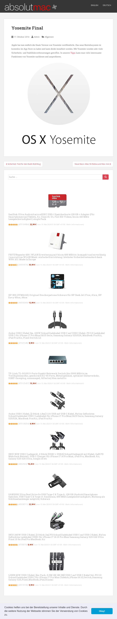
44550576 (23, 264)
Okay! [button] (102, 611)
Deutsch (107, 5)
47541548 (23, 343)
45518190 (23, 585)
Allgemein (49, 36)
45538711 (23, 504)
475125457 (23, 383)
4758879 (22, 544)
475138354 (23, 423)
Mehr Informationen (75, 224)
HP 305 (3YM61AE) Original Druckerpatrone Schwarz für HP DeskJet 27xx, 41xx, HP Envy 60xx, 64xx (55, 296)
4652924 (22, 464)
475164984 (23, 224)
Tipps (73, 53)
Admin (37, 36)
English (94, 5)
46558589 (23, 302)
